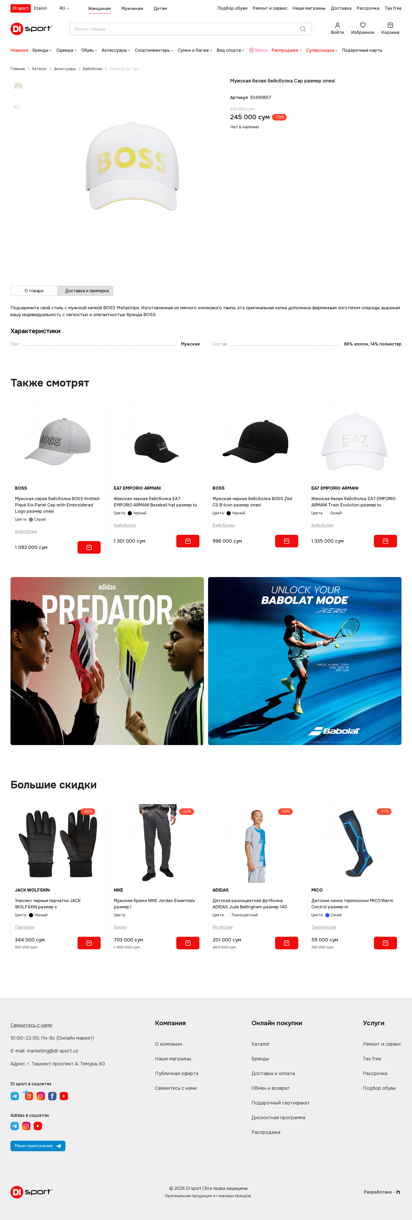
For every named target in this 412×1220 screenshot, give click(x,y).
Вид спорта (229, 50)
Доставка (341, 8)
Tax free (393, 8)
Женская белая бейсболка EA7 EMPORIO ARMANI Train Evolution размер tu (353, 502)
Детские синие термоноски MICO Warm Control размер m (352, 904)
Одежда (64, 50)
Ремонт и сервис (270, 8)
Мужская (190, 344)
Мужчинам (132, 8)
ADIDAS (221, 890)
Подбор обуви (233, 8)
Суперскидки (320, 50)
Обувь (87, 50)
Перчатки (24, 927)
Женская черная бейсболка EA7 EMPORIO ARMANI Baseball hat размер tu (155, 502)
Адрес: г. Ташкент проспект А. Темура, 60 (58, 1064)
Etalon (40, 8)
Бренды (40, 50)
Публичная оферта (176, 1073)
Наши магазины (309, 8)
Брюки (120, 927)
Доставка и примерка (87, 291)
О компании (168, 1044)
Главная (18, 69)
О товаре (34, 291)
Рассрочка (368, 8)
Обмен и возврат (270, 1088)
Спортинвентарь (152, 50)
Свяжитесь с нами (31, 1025)
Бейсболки (92, 69)
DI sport (21, 8)
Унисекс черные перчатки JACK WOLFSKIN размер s (48, 904)
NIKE (118, 890)
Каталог (39, 69)
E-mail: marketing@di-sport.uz (44, 1051)
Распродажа (285, 50)
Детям (160, 8)
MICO (317, 890)
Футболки (223, 927)
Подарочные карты (362, 50)
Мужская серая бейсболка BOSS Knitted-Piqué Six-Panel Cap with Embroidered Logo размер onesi (58, 505)
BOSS (21, 488)
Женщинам (99, 8)
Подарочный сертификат (280, 1103)
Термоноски (323, 927)
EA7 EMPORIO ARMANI (137, 488)
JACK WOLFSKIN (32, 890)
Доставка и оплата (273, 1073)
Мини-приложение (38, 1146)
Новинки (19, 50)
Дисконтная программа (278, 1117)
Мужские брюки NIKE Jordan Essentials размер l (154, 904)
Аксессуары (114, 50)
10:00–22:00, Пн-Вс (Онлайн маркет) (52, 1038)
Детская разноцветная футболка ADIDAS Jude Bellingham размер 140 (250, 904)
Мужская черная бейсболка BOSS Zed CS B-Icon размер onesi (252, 502)
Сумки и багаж (193, 50)
